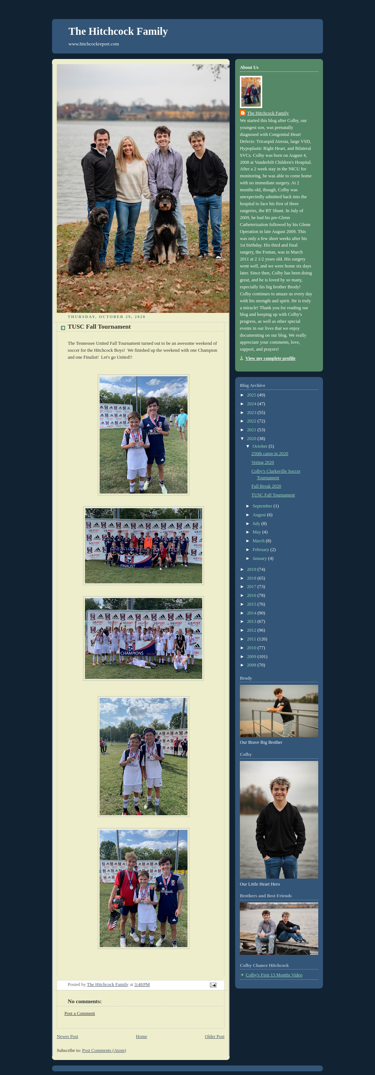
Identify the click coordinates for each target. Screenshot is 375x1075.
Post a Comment (79, 1013)
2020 (252, 438)
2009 (252, 656)
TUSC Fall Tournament (273, 495)
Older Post (214, 1036)
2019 (252, 569)
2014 (252, 613)
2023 (252, 412)
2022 (252, 421)
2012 (252, 630)
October (261, 446)
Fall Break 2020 (266, 486)
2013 (252, 621)
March (259, 540)
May (257, 532)
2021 (252, 429)
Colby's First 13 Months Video (274, 975)
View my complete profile (270, 358)
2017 (252, 586)
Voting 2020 (263, 462)
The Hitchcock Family (118, 31)
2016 (252, 595)
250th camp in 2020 (270, 453)
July (257, 523)
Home (141, 1036)
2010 (252, 647)
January (260, 558)
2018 (252, 578)
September (263, 506)
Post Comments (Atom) (104, 1050)
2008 (252, 665)
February (262, 549)
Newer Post (67, 1036)
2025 (252, 395)
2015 (252, 604)
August (260, 514)
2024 (252, 403)
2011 (252, 639)
